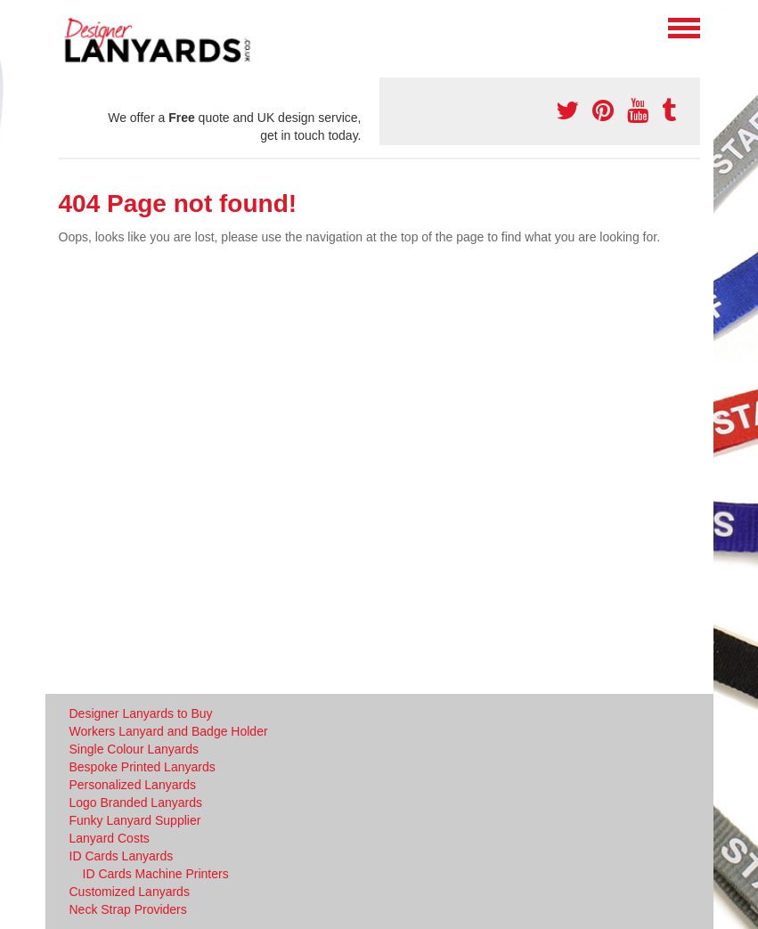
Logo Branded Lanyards (135, 802)
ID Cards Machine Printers (156, 874)
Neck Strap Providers (128, 909)
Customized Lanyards (129, 891)
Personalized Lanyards (132, 785)
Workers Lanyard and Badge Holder (168, 731)
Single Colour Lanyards (134, 749)
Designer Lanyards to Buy (141, 713)
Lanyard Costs (109, 838)
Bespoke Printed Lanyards (142, 767)
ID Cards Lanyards (121, 856)
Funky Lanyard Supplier (135, 820)
